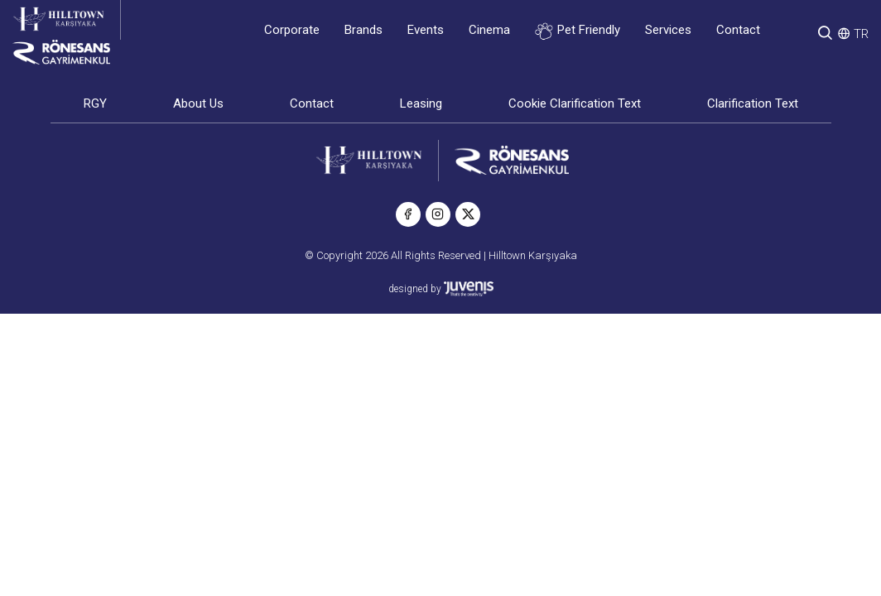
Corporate (292, 29)
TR (861, 33)
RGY (95, 103)
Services (668, 29)
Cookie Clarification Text (574, 103)
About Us (198, 103)
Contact (738, 29)
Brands (363, 29)
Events (425, 29)
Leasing (421, 103)
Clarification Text (752, 103)
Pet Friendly (577, 31)
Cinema (489, 29)
